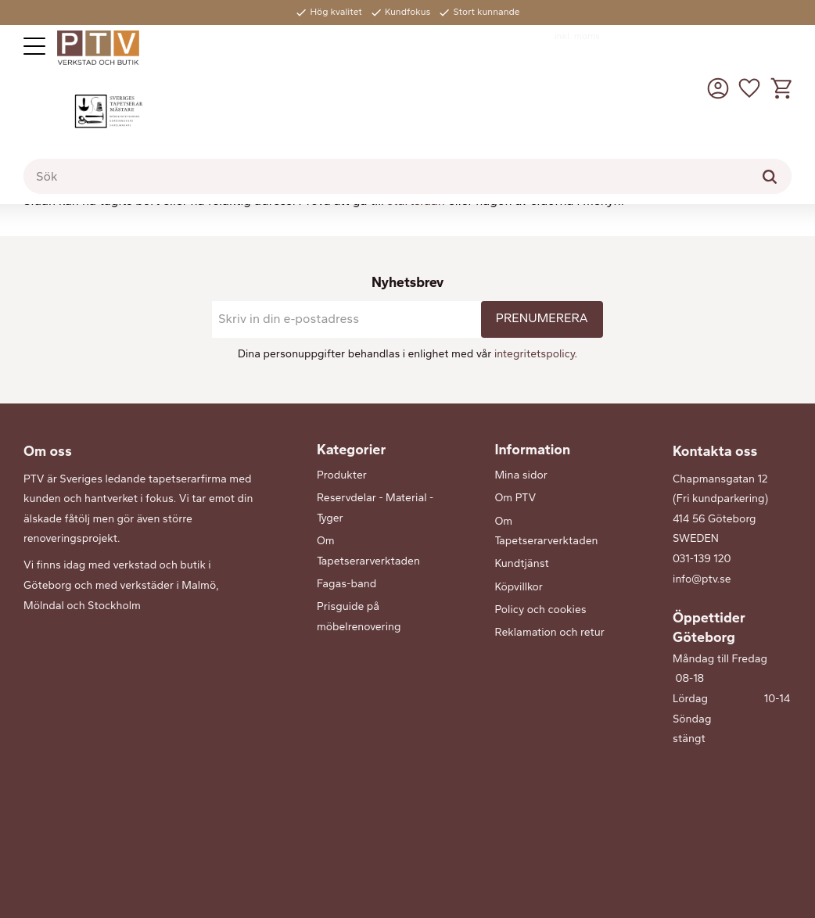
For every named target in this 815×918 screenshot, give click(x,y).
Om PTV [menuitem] (515, 497)
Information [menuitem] (532, 450)
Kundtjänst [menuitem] (521, 563)
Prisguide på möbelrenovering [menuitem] (359, 616)
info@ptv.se (702, 579)
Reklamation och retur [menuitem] (549, 632)
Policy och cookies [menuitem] (540, 609)
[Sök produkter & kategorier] (407, 177)
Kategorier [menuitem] (351, 450)
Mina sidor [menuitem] (520, 475)
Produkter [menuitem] (342, 475)
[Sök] (770, 177)
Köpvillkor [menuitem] (518, 586)
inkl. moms (577, 35)
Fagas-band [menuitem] (346, 583)
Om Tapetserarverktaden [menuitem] (368, 551)
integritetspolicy (534, 353)
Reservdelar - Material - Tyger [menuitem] (375, 508)
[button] (34, 46)
